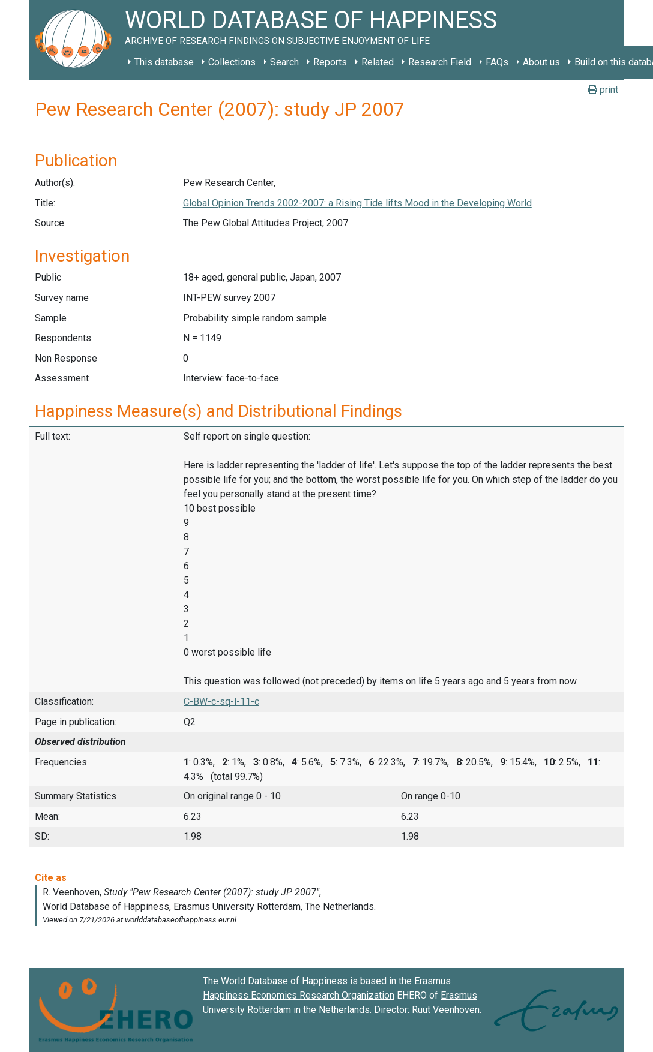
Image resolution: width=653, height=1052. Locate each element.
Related (377, 62)
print (603, 89)
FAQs (497, 62)
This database (164, 62)
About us (541, 62)
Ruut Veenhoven (446, 1009)
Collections (232, 62)
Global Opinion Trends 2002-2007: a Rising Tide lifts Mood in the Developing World (357, 203)
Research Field (439, 62)
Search (284, 62)
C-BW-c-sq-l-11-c (221, 701)
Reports (330, 62)
